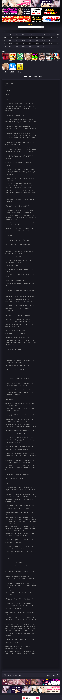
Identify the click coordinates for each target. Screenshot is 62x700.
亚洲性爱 (10, 37)
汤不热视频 (30, 46)
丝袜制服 (43, 34)
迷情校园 (37, 43)
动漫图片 (30, 40)
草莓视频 (23, 46)
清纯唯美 (43, 40)
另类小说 (43, 43)
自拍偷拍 (17, 34)
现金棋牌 (50, 31)
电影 (5, 37)
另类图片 (57, 40)
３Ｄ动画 (30, 34)
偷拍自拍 (17, 37)
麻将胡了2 (37, 31)
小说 (5, 43)
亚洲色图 (17, 40)
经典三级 (43, 37)
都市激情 (10, 43)
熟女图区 (50, 40)
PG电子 (10, 31)
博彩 (5, 31)
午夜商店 (17, 46)
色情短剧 (43, 46)
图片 (5, 40)
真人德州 (17, 31)
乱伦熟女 (50, 37)
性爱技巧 (57, 43)
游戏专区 (30, 31)
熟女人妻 (37, 34)
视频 (5, 34)
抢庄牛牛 (57, 31)
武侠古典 (30, 43)
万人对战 (23, 31)
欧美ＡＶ (23, 34)
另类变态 (57, 37)
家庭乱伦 (17, 43)
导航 (5, 46)
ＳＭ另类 (57, 34)
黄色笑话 (50, 43)
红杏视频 (37, 46)
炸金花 (44, 31)
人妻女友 (23, 43)
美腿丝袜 (37, 40)
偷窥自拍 (10, 40)
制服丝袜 (37, 37)
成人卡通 (23, 37)
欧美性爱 (30, 37)
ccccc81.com (31, 24)
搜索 (42, 26)
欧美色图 (23, 40)
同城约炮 (10, 46)
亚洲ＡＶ (10, 34)
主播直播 (50, 34)
